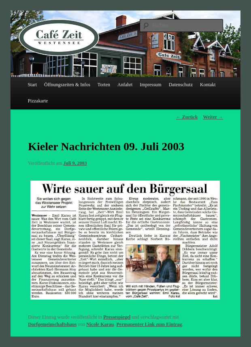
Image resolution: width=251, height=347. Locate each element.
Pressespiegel (116, 317)
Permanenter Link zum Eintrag (149, 324)
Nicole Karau (100, 324)
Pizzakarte (38, 101)
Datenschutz (181, 84)
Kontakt (208, 84)
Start (32, 84)
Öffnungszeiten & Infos (67, 84)
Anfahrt (124, 84)
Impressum (150, 84)
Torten (104, 84)
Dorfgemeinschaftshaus (52, 324)
